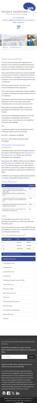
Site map (18, 342)
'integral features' (27, 77)
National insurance (9, 293)
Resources (5, 47)
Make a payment (18, 22)
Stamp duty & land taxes (11, 301)
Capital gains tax (8, 263)
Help (33, 342)
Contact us (30, 20)
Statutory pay (7, 306)
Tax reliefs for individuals (11, 310)
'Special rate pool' (10, 155)
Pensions (6, 297)
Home (3, 342)
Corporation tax (8, 272)
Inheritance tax (8, 284)
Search (31, 357)
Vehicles (6, 319)
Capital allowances (9, 259)
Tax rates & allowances (15, 47)
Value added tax (8, 314)
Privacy (4, 344)
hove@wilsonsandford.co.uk (16, 20)
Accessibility (26, 342)
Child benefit (7, 267)
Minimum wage (8, 289)
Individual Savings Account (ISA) (13, 280)
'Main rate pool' (27, 153)
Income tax (7, 276)
